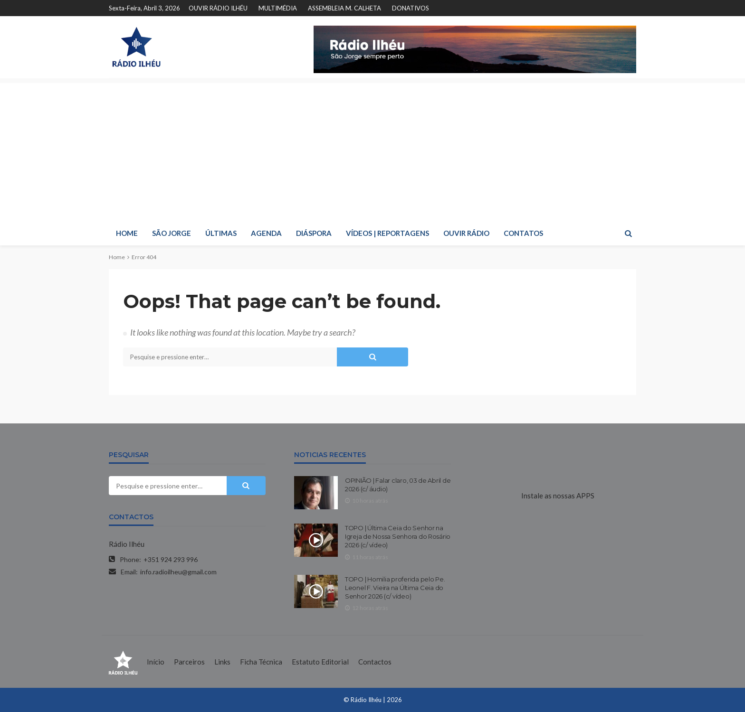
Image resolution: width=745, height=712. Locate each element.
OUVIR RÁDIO (466, 233)
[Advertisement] (372, 149)
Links (222, 661)
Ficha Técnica (261, 661)
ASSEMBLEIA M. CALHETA (344, 8)
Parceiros (189, 661)
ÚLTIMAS (221, 233)
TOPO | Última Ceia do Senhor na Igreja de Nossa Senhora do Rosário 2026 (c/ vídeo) (397, 536)
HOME (127, 233)
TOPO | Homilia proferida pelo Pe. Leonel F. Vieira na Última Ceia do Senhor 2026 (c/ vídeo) (395, 587)
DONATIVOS (410, 8)
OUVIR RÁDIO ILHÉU (218, 8)
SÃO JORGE (171, 233)
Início (155, 661)
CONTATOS (523, 233)
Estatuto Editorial (320, 661)
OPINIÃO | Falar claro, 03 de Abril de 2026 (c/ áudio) (397, 485)
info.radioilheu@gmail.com (178, 572)
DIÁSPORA (314, 233)
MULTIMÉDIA (277, 8)
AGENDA (266, 233)
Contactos (375, 661)
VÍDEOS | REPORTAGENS (387, 233)
